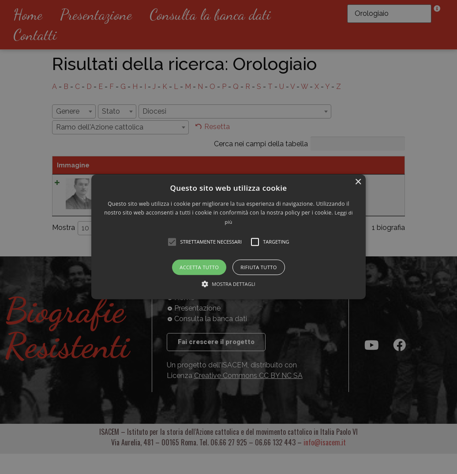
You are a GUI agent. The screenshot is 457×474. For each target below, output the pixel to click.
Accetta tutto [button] (199, 267)
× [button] (358, 182)
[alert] (228, 237)
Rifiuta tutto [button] (258, 267)
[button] (228, 236)
